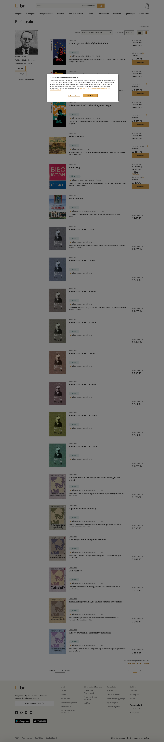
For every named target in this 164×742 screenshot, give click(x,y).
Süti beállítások (74, 96)
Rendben (90, 95)
